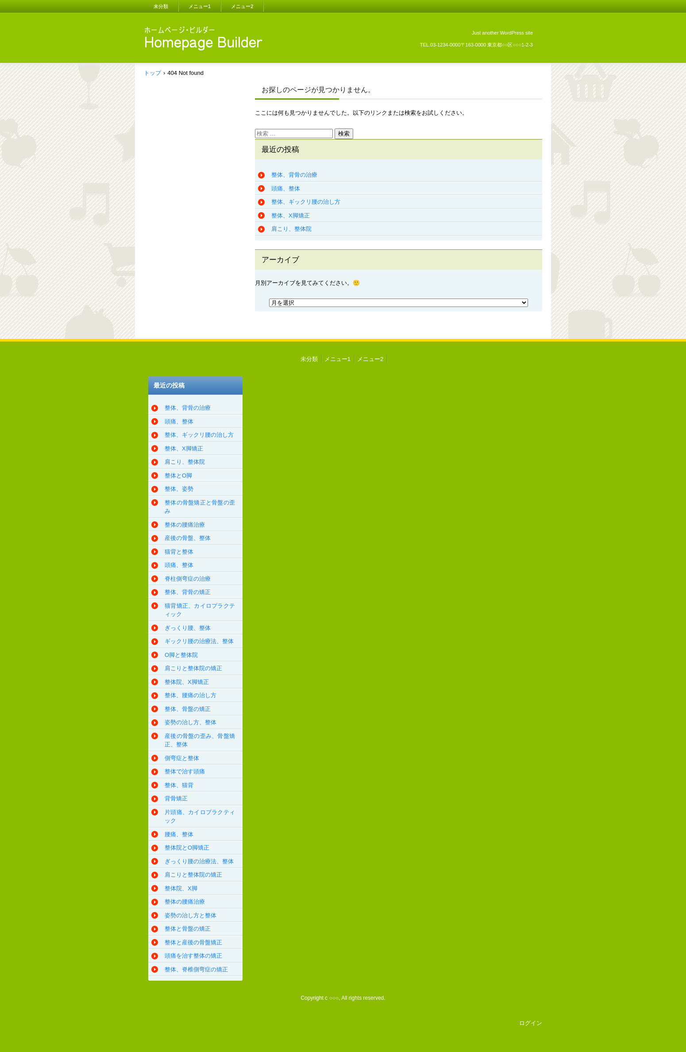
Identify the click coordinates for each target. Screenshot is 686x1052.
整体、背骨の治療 (294, 174)
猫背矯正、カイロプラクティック (200, 610)
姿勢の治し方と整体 (190, 915)
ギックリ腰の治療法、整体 (199, 641)
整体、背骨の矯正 (188, 592)
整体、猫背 (179, 785)
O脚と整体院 (181, 655)
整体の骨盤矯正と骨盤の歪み (200, 507)
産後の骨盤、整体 (188, 538)
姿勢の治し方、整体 (190, 722)
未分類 (161, 6)
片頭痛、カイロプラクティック (200, 816)
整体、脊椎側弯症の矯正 (196, 969)
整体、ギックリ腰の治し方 (305, 201)
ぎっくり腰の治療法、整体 (199, 861)
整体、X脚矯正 (290, 215)
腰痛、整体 (179, 834)
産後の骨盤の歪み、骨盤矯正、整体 (200, 740)
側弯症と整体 (182, 758)
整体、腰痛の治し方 (190, 695)
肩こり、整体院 (291, 228)
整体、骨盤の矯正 (188, 709)
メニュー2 (242, 6)
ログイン (530, 1023)
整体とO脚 (178, 475)
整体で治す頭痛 (185, 771)
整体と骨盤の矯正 (188, 928)
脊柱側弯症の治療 (188, 578)
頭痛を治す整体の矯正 (193, 955)
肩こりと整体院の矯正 (193, 668)
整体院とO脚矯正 (187, 847)
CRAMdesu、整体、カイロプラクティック (201, 63)
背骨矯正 (176, 798)
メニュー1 (200, 6)
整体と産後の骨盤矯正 (193, 942)
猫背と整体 (179, 551)
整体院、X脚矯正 (187, 682)
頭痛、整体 (285, 188)
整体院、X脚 (181, 888)
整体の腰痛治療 (185, 524)
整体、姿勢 (179, 488)
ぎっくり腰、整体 (188, 628)
